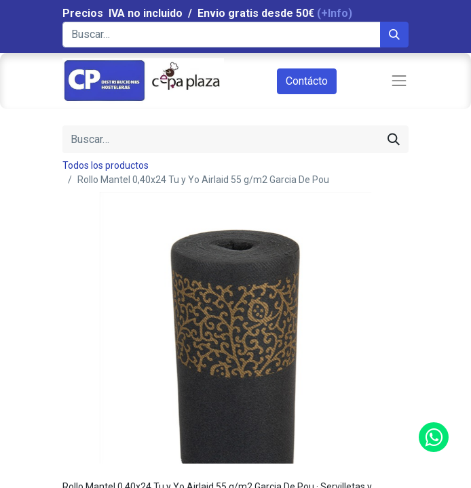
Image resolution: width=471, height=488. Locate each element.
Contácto (307, 81)
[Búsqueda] (394, 34)
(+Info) (334, 13)
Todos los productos (105, 165)
